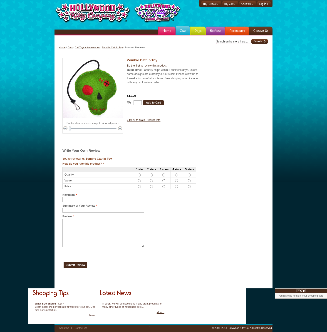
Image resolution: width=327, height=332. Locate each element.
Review (67, 216)
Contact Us (81, 328)
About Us (64, 328)
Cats (70, 47)
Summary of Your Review (78, 206)
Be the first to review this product (146, 65)
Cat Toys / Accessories (87, 47)
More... (93, 315)
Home (62, 47)
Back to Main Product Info (143, 120)
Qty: (129, 102)
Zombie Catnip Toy (112, 47)
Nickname (68, 195)
